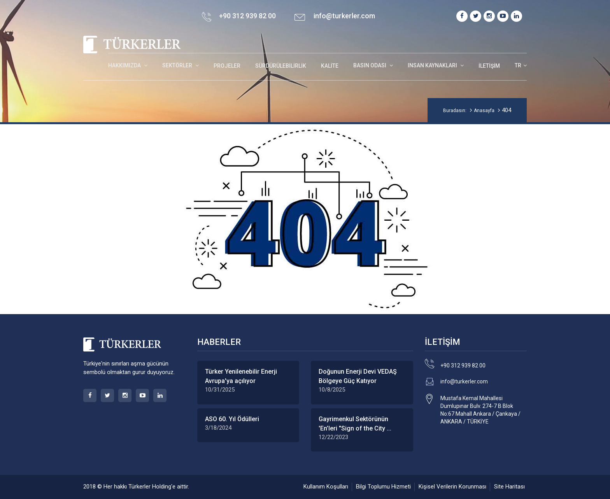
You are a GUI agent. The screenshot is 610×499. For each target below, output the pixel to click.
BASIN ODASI (370, 65)
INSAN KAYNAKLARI (433, 65)
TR (518, 65)
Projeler (227, 66)
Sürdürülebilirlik (280, 66)
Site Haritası (509, 486)
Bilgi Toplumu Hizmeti (383, 486)
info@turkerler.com (344, 16)
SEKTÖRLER (177, 65)
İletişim (489, 66)
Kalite (329, 66)
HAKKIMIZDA (125, 65)
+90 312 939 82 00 (463, 365)
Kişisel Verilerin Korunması (452, 486)
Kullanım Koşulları (325, 486)
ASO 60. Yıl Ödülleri (232, 419)
